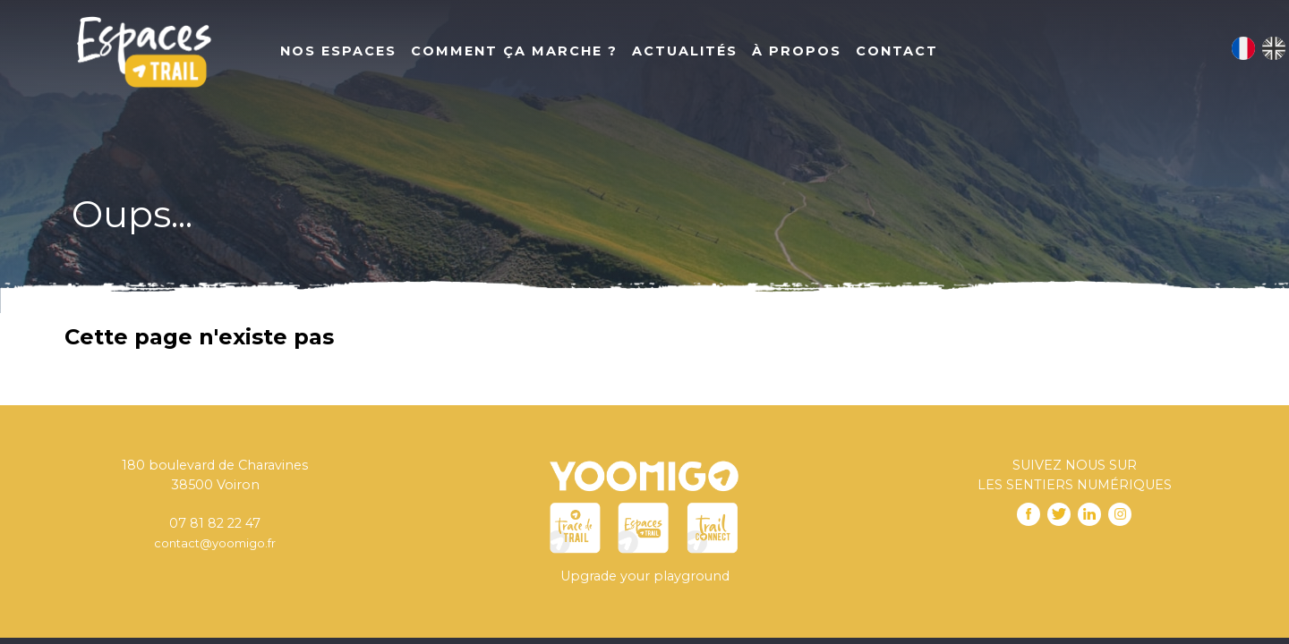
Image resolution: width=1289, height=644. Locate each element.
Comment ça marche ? (514, 51)
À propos (796, 51)
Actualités (685, 51)
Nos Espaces (338, 51)
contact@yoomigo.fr (215, 543)
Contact (897, 51)
